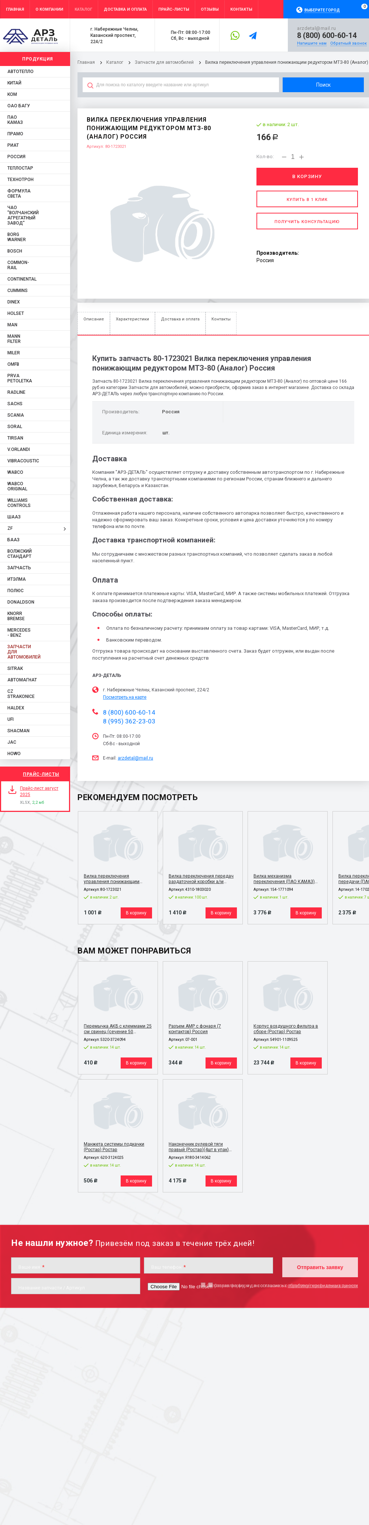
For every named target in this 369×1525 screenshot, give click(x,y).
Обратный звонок (348, 43)
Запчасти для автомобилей (164, 62)
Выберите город (322, 10)
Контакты (221, 319)
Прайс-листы (41, 774)
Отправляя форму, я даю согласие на (282, 1285)
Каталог (115, 62)
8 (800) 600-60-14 (326, 35)
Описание (93, 319)
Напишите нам (312, 43)
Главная (86, 62)
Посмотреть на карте (124, 697)
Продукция (37, 59)
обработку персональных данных (322, 1285)
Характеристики (132, 319)
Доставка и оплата (180, 319)
